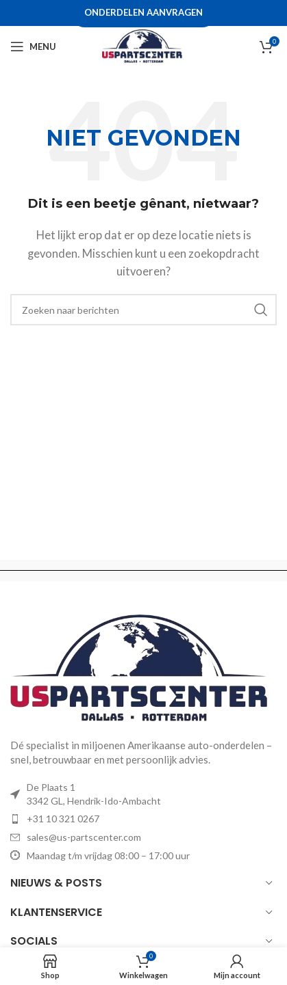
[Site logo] (143, 45)
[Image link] (143, 668)
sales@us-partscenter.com (84, 837)
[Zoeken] (143, 309)
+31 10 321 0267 (63, 818)
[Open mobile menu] (33, 46)
